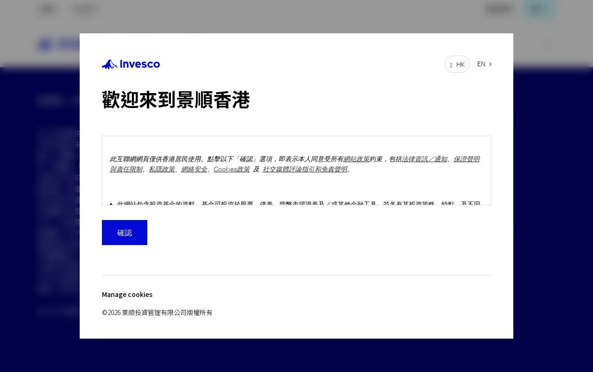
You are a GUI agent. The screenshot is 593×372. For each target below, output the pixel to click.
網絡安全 (194, 169)
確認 (124, 232)
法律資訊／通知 (424, 159)
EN (481, 64)
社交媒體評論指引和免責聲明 (305, 169)
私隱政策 (162, 169)
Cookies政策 (232, 169)
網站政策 (356, 159)
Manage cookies (127, 294)
